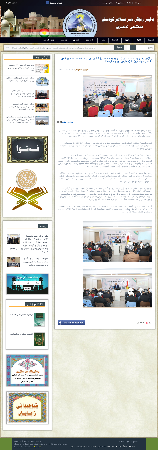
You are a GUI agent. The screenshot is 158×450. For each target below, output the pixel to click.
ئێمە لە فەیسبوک (56, 3)
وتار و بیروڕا (89, 40)
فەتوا (103, 40)
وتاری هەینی (48, 40)
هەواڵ (138, 40)
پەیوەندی (74, 446)
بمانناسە (63, 40)
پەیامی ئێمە (116, 446)
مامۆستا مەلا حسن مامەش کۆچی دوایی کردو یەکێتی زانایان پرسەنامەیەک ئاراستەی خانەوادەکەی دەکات (51, 48)
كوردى (14, 3)
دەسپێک (151, 40)
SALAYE (37, 446)
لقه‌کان (128, 2)
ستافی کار (120, 2)
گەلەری (76, 40)
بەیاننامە (115, 40)
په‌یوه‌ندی (137, 2)
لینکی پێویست (107, 2)
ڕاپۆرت (127, 40)
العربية (8, 3)
